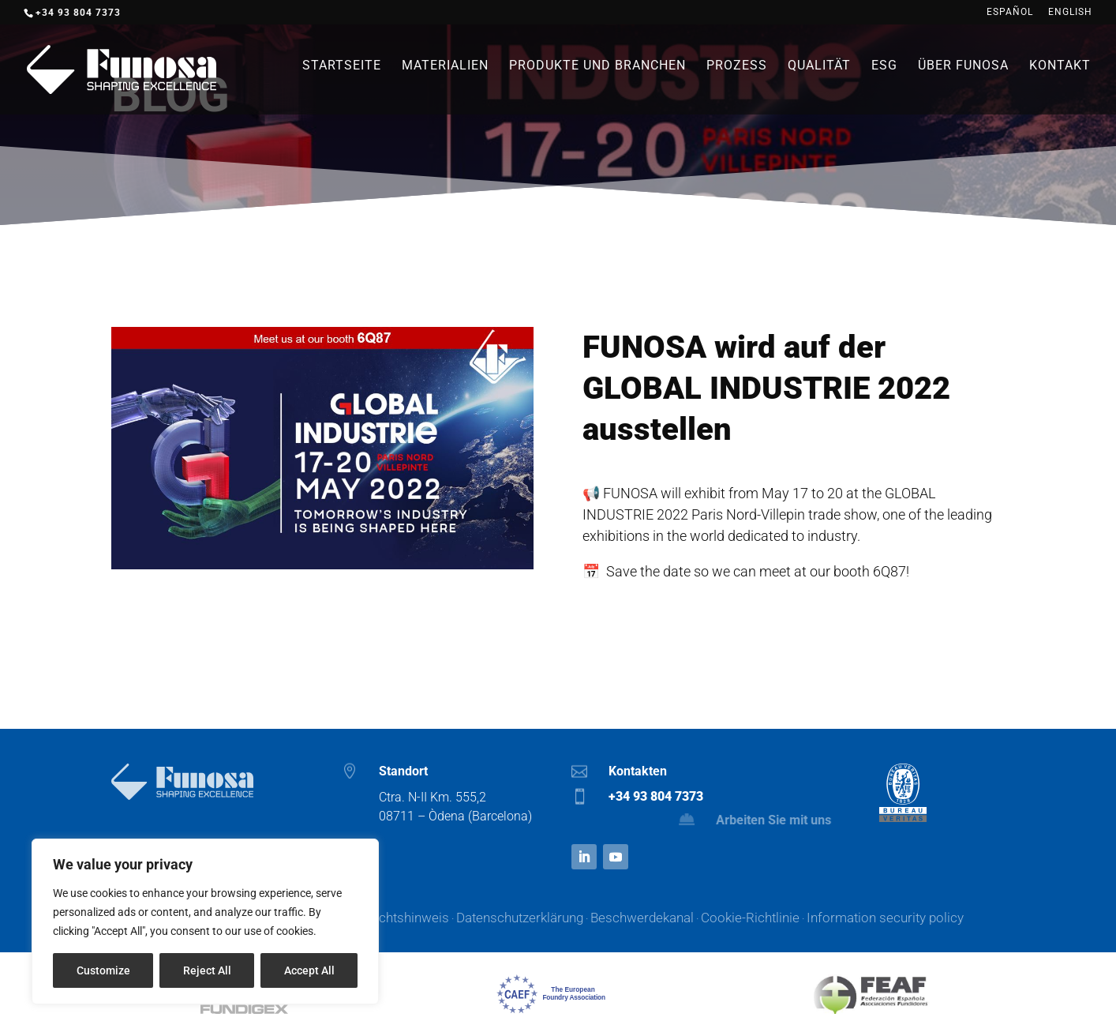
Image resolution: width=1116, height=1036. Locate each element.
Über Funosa (963, 66)
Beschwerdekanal (642, 917)
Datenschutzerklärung (519, 917)
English (1070, 12)
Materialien (445, 66)
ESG (884, 66)
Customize (103, 970)
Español (1010, 12)
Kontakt (1060, 66)
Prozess (736, 66)
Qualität (819, 66)
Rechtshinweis (406, 917)
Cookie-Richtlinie (750, 917)
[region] (205, 921)
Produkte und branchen (597, 66)
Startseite (341, 66)
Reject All (207, 970)
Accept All (309, 970)
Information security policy (885, 917)
